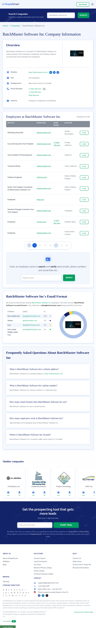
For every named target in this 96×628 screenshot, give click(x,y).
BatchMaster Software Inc (41, 302)
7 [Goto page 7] (61, 245)
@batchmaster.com (44, 132)
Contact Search (40, 558)
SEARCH (83, 15)
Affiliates (6, 561)
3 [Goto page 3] (45, 245)
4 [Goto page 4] (50, 245)
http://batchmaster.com (37, 72)
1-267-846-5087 (42, 586)
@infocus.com (42, 177)
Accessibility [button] (9, 621)
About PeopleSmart (10, 558)
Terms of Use (72, 532)
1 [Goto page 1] (34, 245)
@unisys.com (41, 221)
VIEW (84, 133)
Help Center (77, 561)
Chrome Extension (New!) (43, 574)
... (56, 245)
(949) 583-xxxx (34, 95)
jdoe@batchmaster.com (31, 316)
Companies (15, 26)
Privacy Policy (84, 532)
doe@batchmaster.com (31, 325)
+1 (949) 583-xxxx (35, 92)
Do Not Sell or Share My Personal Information (82, 566)
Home (5, 26)
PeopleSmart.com (36, 534)
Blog (4, 564)
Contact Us (77, 558)
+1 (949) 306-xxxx (57, 144)
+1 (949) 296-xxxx (35, 89)
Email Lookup (39, 570)
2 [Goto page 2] (39, 245)
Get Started (83, 4)
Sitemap (6, 581)
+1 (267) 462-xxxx (57, 222)
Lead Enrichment (40, 561)
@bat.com (40, 199)
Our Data (37, 564)
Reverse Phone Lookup (43, 567)
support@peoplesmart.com (46, 582)
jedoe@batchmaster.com (32, 329)
